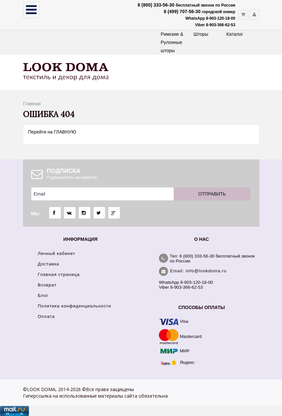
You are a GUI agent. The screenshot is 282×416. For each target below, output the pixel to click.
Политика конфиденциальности (74, 305)
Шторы (201, 34)
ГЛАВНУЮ (65, 132)
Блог (43, 295)
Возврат (47, 284)
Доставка (48, 263)
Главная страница (59, 274)
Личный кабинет (56, 253)
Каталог (235, 34)
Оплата (46, 316)
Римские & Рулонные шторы (172, 42)
